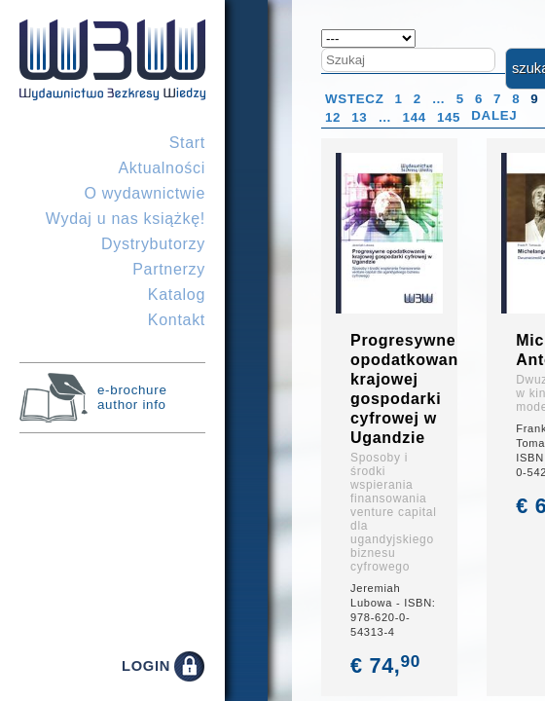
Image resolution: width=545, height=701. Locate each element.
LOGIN (146, 666)
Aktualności (161, 168)
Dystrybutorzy (153, 244)
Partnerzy (168, 269)
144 (414, 117)
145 (448, 117)
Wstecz (354, 99)
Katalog (176, 294)
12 (333, 117)
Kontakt (176, 320)
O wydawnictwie (144, 193)
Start (187, 142)
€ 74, (386, 665)
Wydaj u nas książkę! (125, 218)
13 (359, 117)
